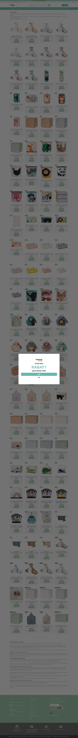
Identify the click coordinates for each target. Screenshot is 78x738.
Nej (39, 377)
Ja (39, 374)
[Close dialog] (58, 355)
